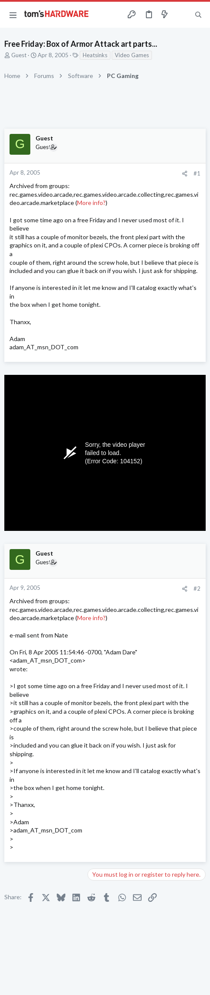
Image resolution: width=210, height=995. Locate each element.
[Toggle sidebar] (181, 14)
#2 (197, 588)
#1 (197, 173)
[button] (13, 14)
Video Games (132, 55)
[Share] (185, 173)
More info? (91, 202)
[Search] (198, 15)
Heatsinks (95, 55)
